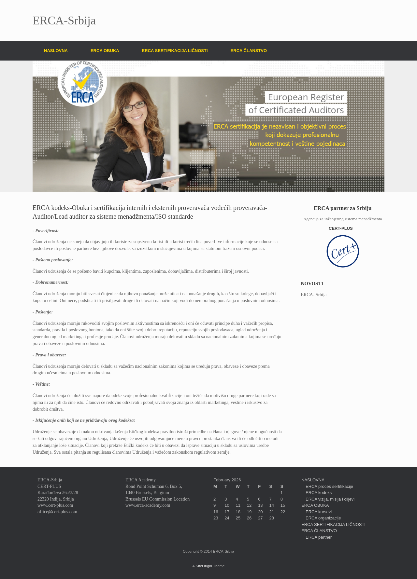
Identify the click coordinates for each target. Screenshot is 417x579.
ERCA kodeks (319, 492)
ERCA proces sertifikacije (329, 486)
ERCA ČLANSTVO (249, 50)
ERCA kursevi (319, 511)
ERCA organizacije (323, 518)
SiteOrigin (203, 566)
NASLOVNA (56, 50)
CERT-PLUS (342, 228)
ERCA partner (319, 537)
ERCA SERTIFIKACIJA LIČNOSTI (175, 50)
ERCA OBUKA (105, 50)
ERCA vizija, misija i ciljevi (330, 499)
